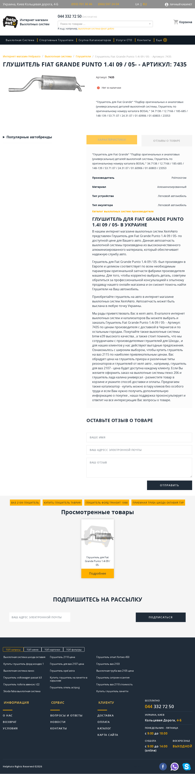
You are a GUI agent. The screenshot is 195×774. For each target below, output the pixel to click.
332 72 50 (160, 707)
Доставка (106, 712)
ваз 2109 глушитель (25, 502)
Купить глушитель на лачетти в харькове (68, 679)
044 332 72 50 (70, 16)
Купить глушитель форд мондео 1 (23, 664)
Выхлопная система (21, 40)
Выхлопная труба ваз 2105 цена (115, 670)
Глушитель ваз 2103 (108, 664)
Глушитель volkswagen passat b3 (22, 677)
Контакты (149, 40)
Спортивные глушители (59, 40)
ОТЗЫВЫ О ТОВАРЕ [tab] (166, 140)
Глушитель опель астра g (65, 687)
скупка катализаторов (99, 40)
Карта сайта (108, 732)
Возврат (10, 719)
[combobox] (105, 24)
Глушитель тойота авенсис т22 (21, 684)
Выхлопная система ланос (18, 670)
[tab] (26, 703)
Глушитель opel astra (62, 670)
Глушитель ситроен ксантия (112, 677)
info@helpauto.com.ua (143, 766)
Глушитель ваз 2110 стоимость (114, 684)
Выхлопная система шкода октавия (24, 657)
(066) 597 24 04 (108, 4)
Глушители (100, 289)
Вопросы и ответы (66, 712)
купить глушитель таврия (62, 502)
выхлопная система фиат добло (96, 28)
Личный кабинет (181, 4)
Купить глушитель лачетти (112, 691)
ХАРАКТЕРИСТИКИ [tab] (112, 140)
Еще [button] (167, 40)
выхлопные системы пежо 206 (156, 373)
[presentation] (103, 616)
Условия (10, 725)
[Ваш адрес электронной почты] (39, 617)
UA (137, 4)
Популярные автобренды (29, 137)
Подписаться (161, 617)
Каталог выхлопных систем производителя (122, 211)
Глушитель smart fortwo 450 (112, 657)
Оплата (104, 719)
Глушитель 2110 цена (62, 657)
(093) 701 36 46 (82, 4)
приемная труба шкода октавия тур (158, 502)
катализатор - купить (116, 386)
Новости (58, 719)
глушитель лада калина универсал (117, 377)
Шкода (174, 341)
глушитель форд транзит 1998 (107, 502)
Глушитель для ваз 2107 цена (67, 664)
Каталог (104, 725)
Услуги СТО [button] (130, 40)
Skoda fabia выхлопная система (21, 691)
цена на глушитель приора (127, 359)
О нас (8, 712)
